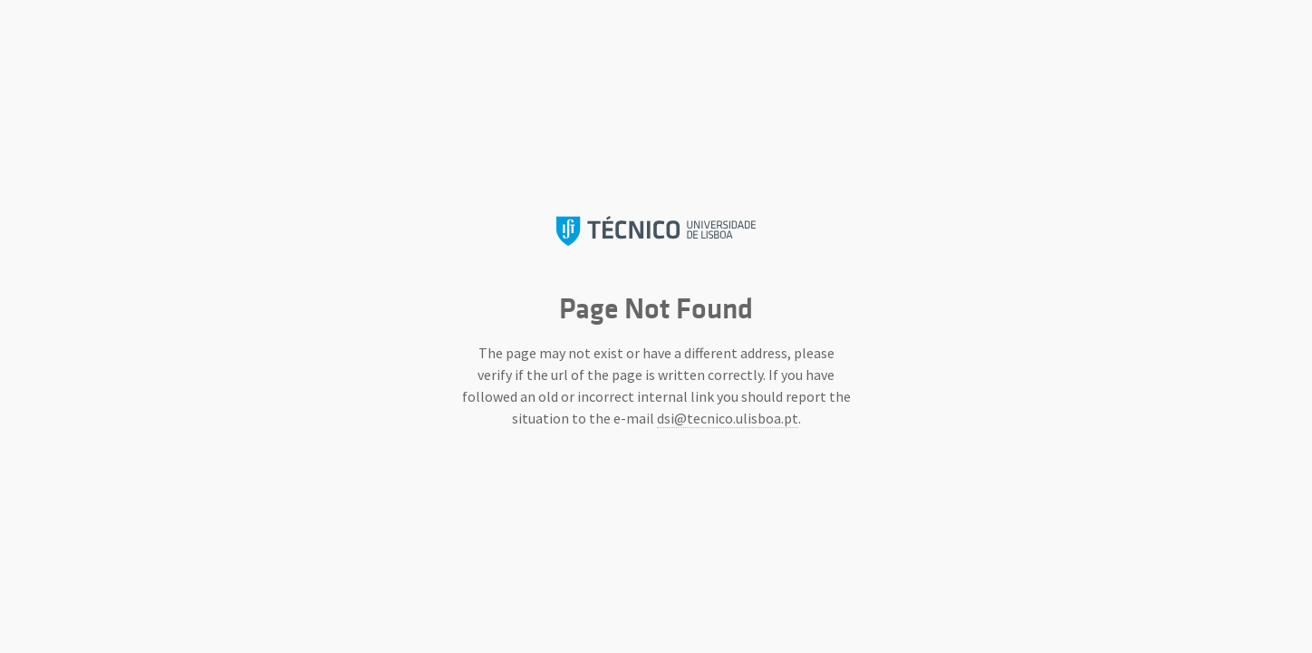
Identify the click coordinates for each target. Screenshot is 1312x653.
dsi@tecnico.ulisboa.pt (727, 418)
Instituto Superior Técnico (656, 231)
